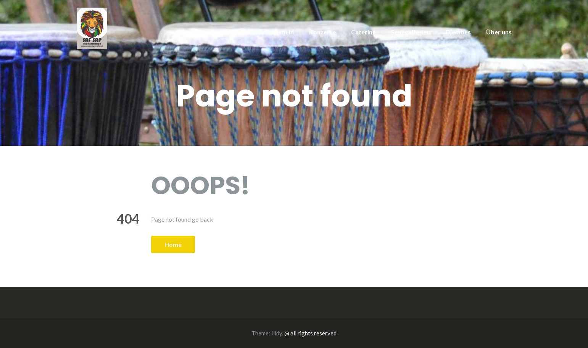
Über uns (499, 31)
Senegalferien (410, 31)
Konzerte (322, 31)
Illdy (276, 333)
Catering (363, 31)
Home (173, 244)
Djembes (458, 31)
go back (202, 219)
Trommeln (279, 31)
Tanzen (239, 31)
